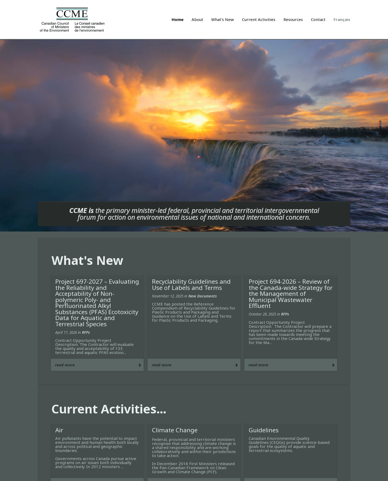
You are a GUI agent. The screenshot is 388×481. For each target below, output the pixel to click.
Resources (293, 19)
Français (342, 19)
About (197, 19)
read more (65, 364)
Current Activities (258, 19)
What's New (222, 19)
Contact (318, 19)
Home (177, 19)
